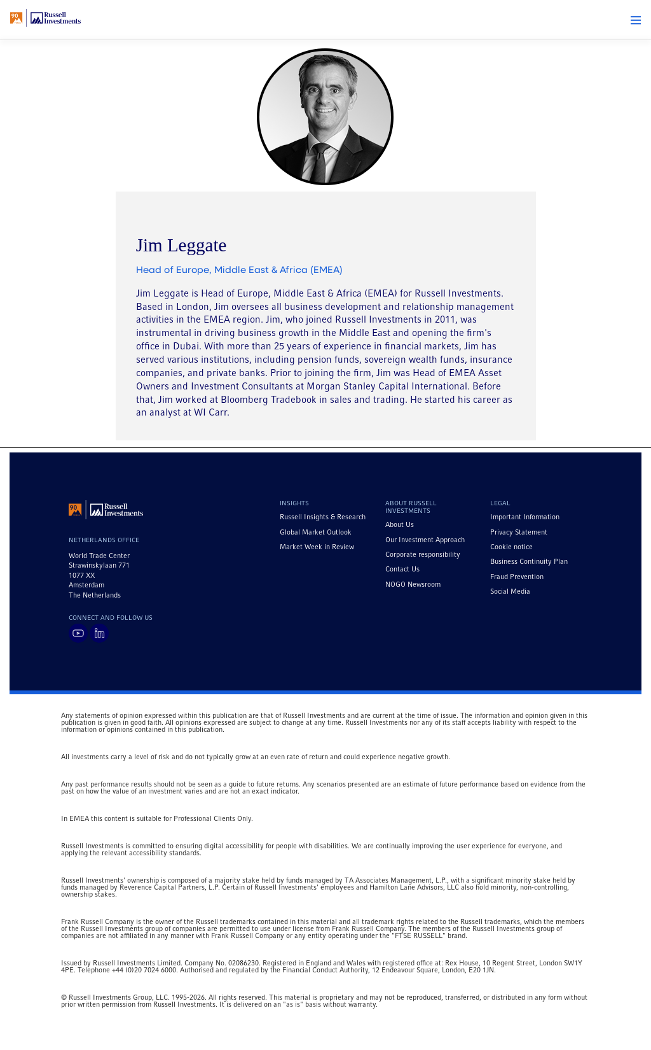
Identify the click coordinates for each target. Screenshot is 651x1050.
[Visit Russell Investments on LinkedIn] (99, 633)
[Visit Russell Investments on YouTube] (78, 633)
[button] (636, 20)
